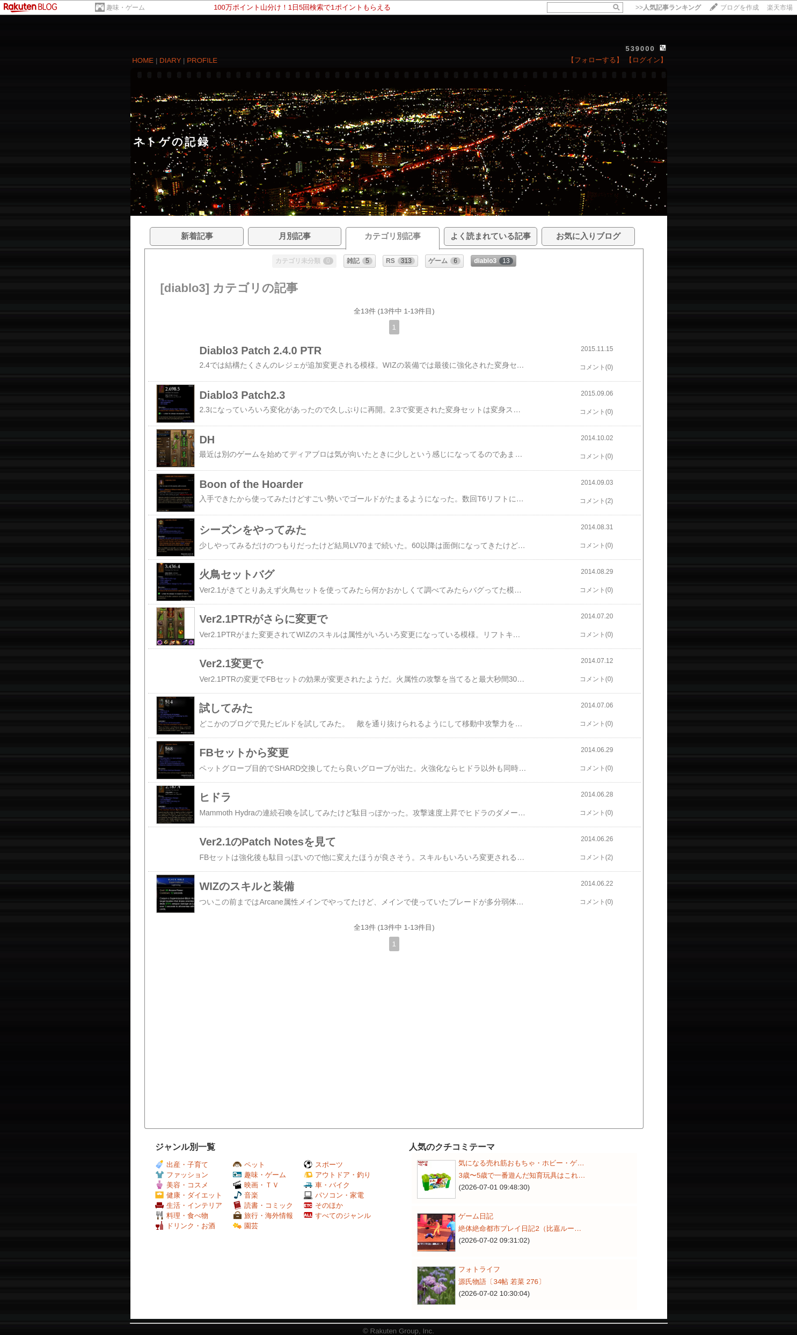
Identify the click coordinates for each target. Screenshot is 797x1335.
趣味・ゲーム (125, 7)
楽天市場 (780, 7)
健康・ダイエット (188, 1195)
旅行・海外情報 (263, 1216)
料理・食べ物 (181, 1216)
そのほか (323, 1205)
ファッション (181, 1175)
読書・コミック (263, 1205)
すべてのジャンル (337, 1216)
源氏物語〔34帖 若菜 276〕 (501, 1282)
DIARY (170, 60)
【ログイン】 (646, 60)
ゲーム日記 (475, 1216)
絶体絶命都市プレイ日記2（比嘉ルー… (519, 1228)
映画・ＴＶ (256, 1185)
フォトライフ (479, 1269)
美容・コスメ (181, 1185)
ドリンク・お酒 (185, 1226)
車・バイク (327, 1185)
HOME (142, 60)
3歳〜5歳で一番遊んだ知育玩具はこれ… (521, 1175)
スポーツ (323, 1165)
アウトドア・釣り (337, 1175)
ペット (249, 1165)
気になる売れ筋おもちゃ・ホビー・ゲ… (521, 1163)
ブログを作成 (739, 7)
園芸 (245, 1226)
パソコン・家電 (334, 1195)
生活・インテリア (188, 1205)
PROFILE (202, 60)
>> (668, 7)
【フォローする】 (595, 60)
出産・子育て (181, 1165)
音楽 (245, 1195)
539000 (640, 49)
